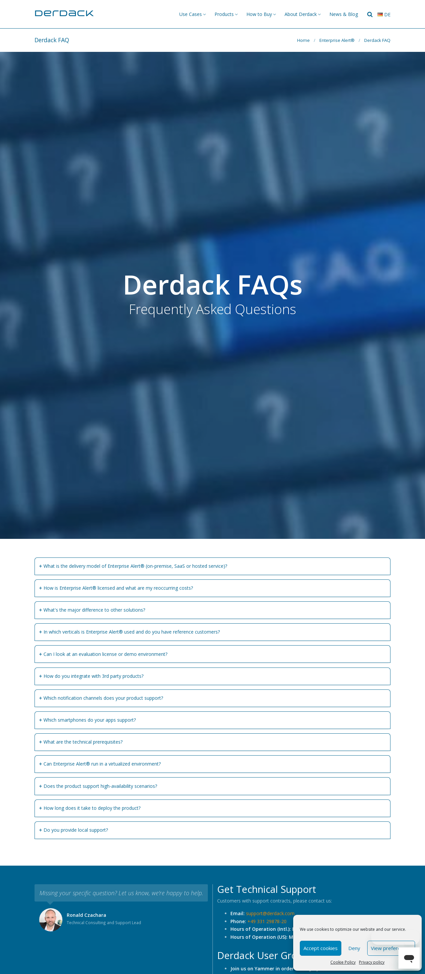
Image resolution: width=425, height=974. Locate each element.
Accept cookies (320, 948)
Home (303, 40)
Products (224, 14)
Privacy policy (371, 962)
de (384, 14)
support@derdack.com (270, 913)
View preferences (391, 948)
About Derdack (301, 14)
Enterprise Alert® (337, 40)
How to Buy (259, 14)
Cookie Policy (343, 962)
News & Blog (343, 14)
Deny (354, 948)
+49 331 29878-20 (267, 921)
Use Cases (190, 14)
